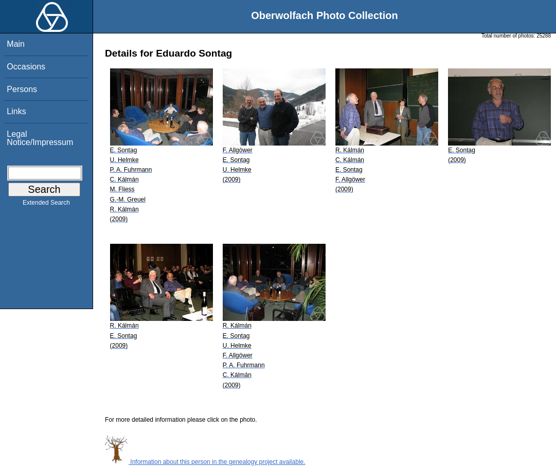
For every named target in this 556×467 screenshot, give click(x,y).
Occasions (26, 66)
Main (16, 44)
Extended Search (46, 205)
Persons (22, 89)
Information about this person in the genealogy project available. (205, 461)
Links (16, 111)
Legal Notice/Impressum (40, 138)
